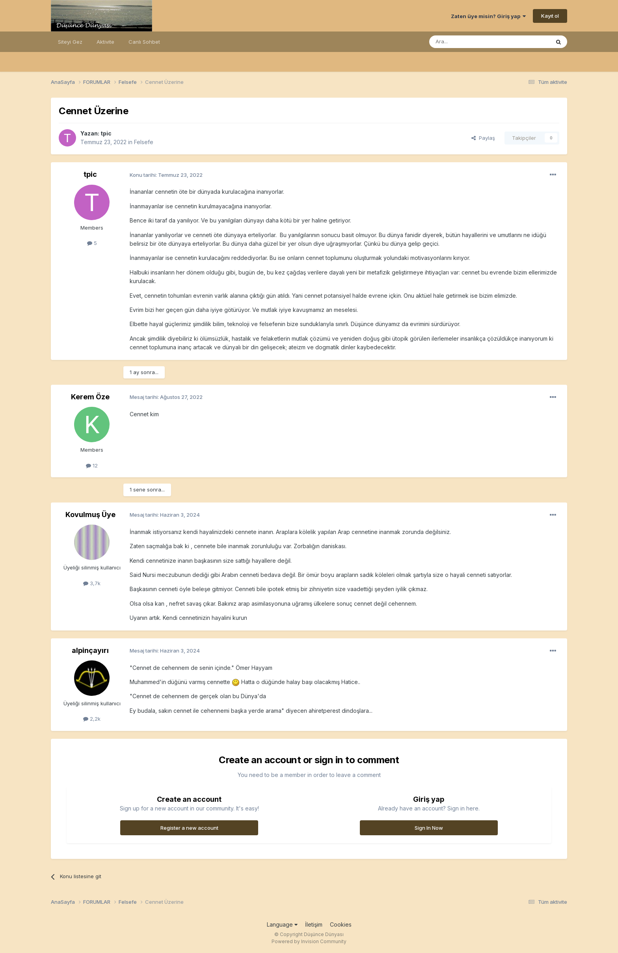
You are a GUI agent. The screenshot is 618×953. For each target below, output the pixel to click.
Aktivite (105, 42)
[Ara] (469, 41)
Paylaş (483, 138)
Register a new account (189, 828)
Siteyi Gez (70, 42)
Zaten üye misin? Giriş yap (488, 16)
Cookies (341, 924)
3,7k (92, 583)
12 (92, 465)
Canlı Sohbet (144, 42)
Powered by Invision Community (309, 941)
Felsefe (143, 142)
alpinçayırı (90, 650)
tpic (106, 133)
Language (282, 924)
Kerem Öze (90, 397)
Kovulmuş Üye (90, 514)
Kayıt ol (550, 16)
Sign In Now (429, 828)
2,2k (92, 719)
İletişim (313, 924)
